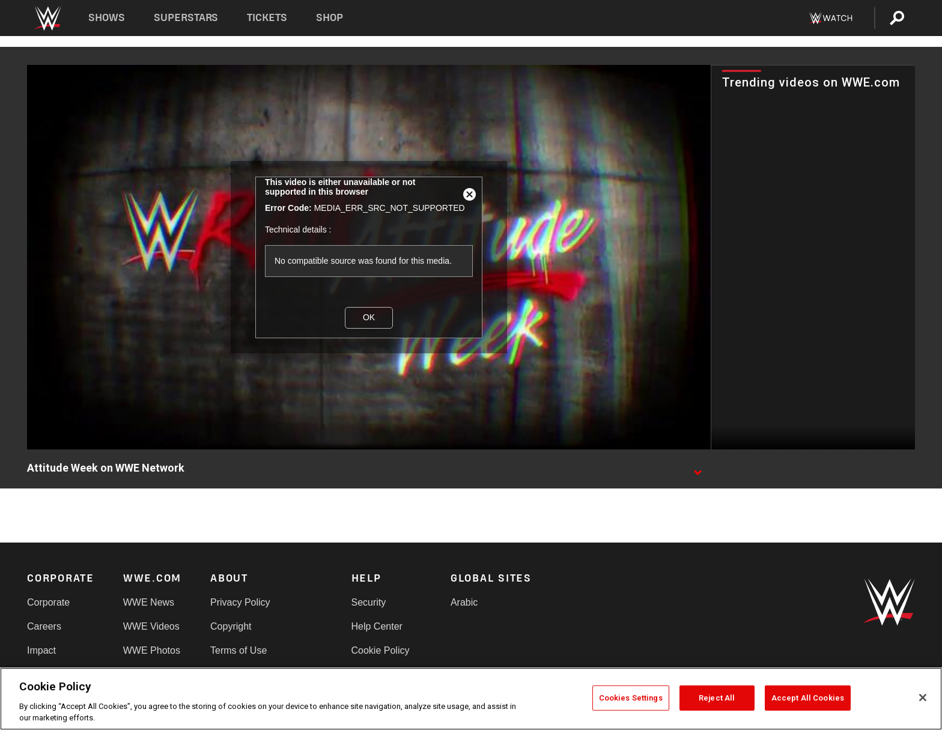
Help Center (377, 626)
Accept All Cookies (807, 697)
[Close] (923, 697)
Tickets (267, 17)
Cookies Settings (631, 697)
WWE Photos (151, 650)
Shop (329, 17)
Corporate (48, 602)
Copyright (230, 626)
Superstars (186, 17)
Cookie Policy (380, 650)
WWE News (148, 602)
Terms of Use (238, 650)
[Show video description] (697, 468)
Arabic (464, 602)
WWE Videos (151, 626)
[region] (471, 699)
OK (369, 317)
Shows (106, 17)
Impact (41, 650)
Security (368, 602)
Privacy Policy (240, 602)
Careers (44, 626)
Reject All (717, 697)
